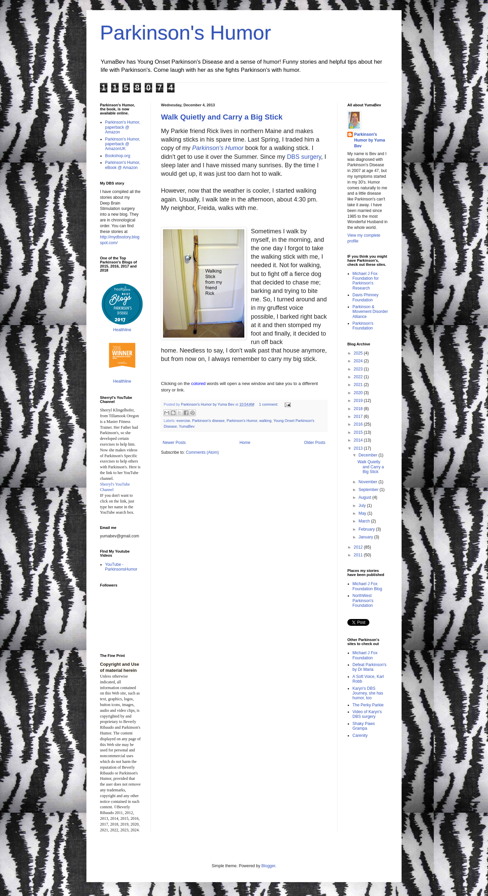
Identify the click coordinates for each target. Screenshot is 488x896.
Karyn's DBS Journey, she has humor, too (367, 693)
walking (265, 421)
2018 (359, 408)
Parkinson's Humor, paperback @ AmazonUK (122, 144)
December (369, 455)
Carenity (360, 735)
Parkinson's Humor (185, 32)
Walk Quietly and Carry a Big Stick (222, 117)
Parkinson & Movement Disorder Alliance (370, 311)
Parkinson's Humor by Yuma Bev (369, 140)
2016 (359, 424)
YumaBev (187, 426)
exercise (183, 421)
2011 (359, 555)
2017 (359, 416)
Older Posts (314, 442)
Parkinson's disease (208, 421)
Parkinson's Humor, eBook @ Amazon (122, 165)
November (369, 481)
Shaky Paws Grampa (363, 726)
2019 (359, 400)
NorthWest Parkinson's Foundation (362, 600)
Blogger (268, 865)
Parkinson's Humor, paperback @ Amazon (122, 127)
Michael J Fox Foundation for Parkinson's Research (365, 281)
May (363, 513)
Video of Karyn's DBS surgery (367, 714)
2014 (359, 440)
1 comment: (269, 404)
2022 (359, 377)
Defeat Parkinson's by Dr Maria (369, 667)
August (365, 497)
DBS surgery (304, 156)
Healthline (122, 329)
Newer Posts (174, 442)
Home (245, 442)
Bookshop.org (117, 155)
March (365, 521)
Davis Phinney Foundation (365, 297)
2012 (359, 547)
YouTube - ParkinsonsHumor (121, 567)
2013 (359, 448)
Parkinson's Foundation (362, 325)
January (366, 537)
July (363, 505)
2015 (359, 432)
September (369, 489)
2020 (359, 392)
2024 (359, 361)
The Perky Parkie (368, 705)
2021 (359, 384)
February (367, 529)
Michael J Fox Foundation (365, 655)
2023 (359, 369)
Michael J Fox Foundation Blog (367, 586)
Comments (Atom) (202, 452)
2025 (359, 353)
